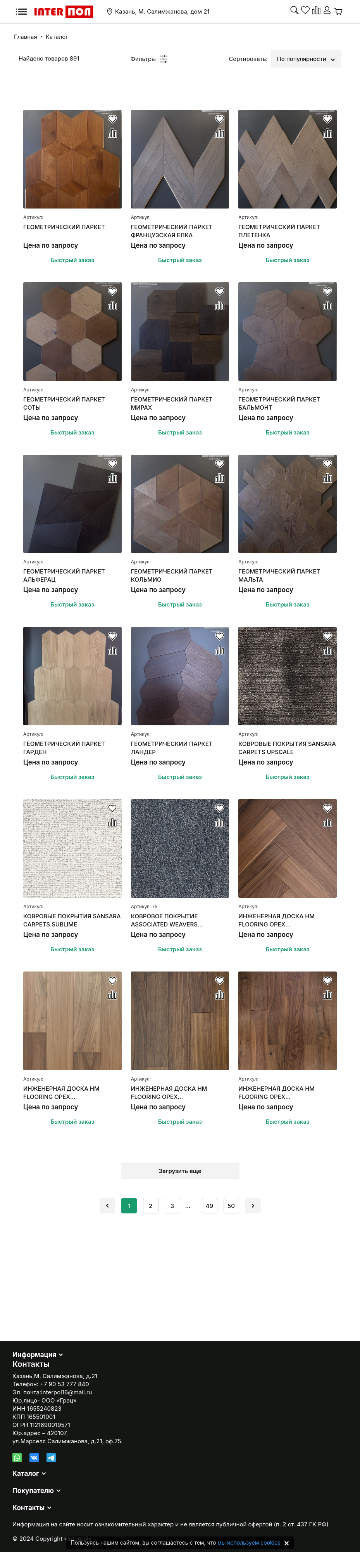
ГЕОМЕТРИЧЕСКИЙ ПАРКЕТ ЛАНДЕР (172, 748)
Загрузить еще (179, 1171)
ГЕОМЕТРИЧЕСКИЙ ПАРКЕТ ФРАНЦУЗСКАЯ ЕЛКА (172, 231)
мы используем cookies (248, 1542)
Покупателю (33, 1491)
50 (231, 1206)
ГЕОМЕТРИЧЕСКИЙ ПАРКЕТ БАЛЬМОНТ (279, 403)
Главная (25, 36)
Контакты (28, 1508)
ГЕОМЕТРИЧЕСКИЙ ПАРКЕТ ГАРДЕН (64, 748)
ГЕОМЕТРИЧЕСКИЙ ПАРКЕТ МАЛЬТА (279, 575)
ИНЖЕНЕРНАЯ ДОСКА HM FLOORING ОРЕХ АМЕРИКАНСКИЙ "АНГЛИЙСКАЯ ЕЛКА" (285, 920)
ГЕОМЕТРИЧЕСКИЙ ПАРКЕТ (64, 227)
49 (209, 1206)
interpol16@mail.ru (66, 1392)
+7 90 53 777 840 (64, 1384)
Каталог (57, 36)
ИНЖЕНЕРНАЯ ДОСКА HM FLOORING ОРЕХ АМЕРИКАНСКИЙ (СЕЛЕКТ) (171, 1093)
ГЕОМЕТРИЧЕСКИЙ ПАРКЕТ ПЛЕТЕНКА (279, 231)
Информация (34, 1355)
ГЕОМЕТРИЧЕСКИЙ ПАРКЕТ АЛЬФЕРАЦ (64, 575)
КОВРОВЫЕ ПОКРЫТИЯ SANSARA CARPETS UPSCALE (287, 748)
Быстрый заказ (72, 260)
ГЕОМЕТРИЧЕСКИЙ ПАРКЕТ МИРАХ (172, 403)
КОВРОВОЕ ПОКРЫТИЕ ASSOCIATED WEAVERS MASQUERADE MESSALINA (169, 920)
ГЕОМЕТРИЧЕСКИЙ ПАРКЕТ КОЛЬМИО (172, 575)
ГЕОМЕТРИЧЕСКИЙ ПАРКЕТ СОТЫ (64, 403)
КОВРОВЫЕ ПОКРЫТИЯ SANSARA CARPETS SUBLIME (72, 920)
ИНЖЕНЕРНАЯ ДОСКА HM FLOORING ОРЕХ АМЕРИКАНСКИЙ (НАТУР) (276, 1093)
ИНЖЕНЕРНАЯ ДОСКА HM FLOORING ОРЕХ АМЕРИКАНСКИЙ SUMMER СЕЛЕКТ (62, 1093)
